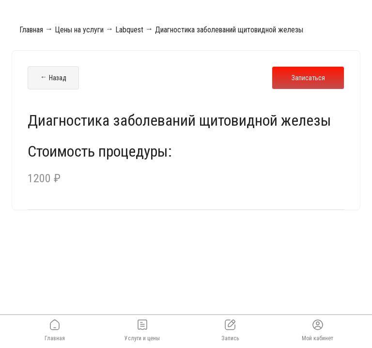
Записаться (308, 78)
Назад (53, 78)
